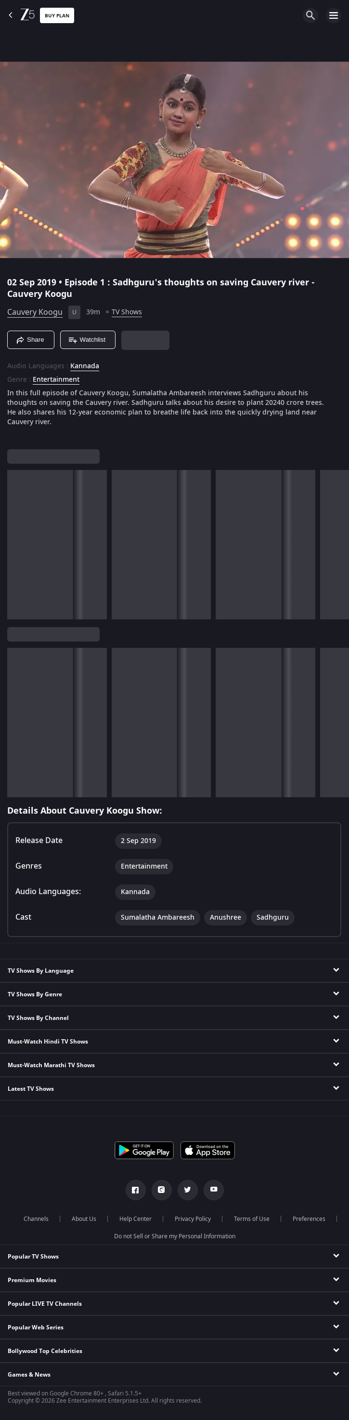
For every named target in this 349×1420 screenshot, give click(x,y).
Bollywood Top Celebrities (45, 1351)
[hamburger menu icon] (333, 15)
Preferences (309, 1219)
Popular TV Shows (33, 1256)
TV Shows (127, 312)
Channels (36, 1219)
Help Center (135, 1219)
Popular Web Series (36, 1327)
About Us (84, 1219)
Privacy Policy (193, 1219)
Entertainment (56, 380)
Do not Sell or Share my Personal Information (174, 1236)
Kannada (84, 366)
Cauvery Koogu (35, 312)
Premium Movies (32, 1280)
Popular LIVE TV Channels (45, 1304)
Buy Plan (57, 15)
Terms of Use (252, 1219)
